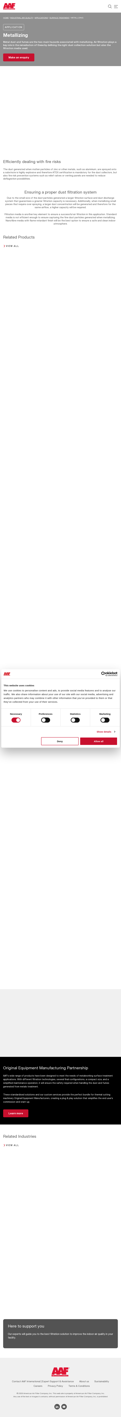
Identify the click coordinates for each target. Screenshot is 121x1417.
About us (84, 1381)
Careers (38, 1386)
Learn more (16, 1113)
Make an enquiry (19, 57)
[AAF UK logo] (9, 6)
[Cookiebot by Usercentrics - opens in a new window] (103, 674)
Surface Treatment (59, 18)
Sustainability (101, 1381)
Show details (104, 731)
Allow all (98, 741)
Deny (60, 741)
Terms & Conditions (79, 1386)
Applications (41, 18)
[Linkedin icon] (57, 1406)
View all (12, 246)
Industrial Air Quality (21, 18)
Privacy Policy (55, 1386)
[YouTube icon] (64, 1406)
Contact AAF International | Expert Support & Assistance (43, 1381)
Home (6, 18)
